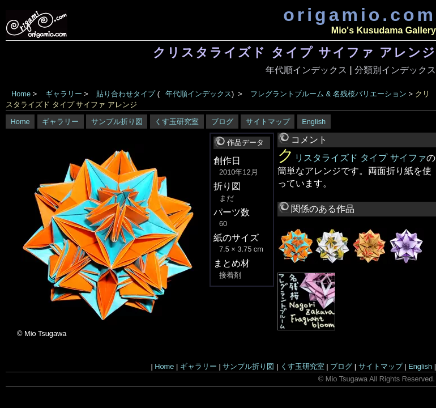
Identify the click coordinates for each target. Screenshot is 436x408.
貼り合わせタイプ (125, 94)
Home (21, 94)
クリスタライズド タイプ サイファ (351, 158)
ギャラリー (63, 94)
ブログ (222, 121)
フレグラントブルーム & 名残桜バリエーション (328, 94)
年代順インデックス (306, 70)
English (314, 121)
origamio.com (359, 15)
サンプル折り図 (117, 121)
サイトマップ (268, 121)
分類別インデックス (395, 70)
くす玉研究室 (177, 121)
